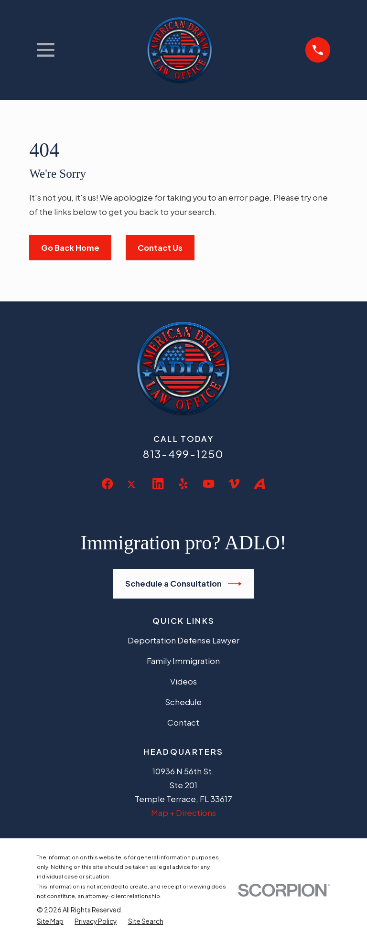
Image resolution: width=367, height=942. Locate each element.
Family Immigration (183, 661)
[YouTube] (208, 483)
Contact (183, 722)
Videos (183, 681)
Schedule (183, 702)
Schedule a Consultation (183, 583)
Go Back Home (70, 248)
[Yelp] (183, 483)
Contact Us (160, 248)
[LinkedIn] (157, 483)
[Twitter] (132, 491)
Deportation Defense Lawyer (183, 640)
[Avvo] (259, 483)
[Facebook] (107, 483)
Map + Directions (183, 813)
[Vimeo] (233, 483)
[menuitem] (50, 921)
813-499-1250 (183, 453)
